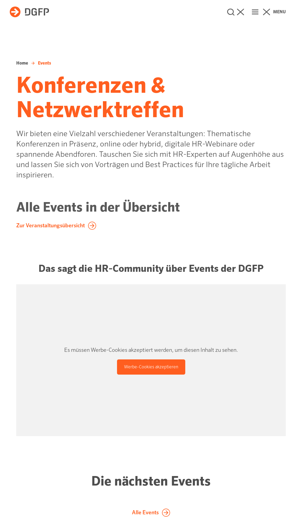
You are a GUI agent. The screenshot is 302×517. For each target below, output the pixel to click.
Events (44, 63)
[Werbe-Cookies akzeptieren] (151, 367)
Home (22, 63)
